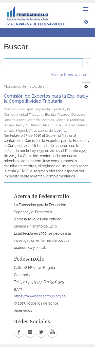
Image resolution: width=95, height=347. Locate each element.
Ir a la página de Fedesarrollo (36, 24)
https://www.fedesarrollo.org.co (40, 296)
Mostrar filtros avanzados (71, 75)
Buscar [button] (15, 33)
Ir (87, 63)
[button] (86, 21)
